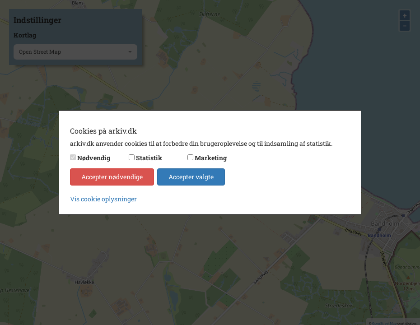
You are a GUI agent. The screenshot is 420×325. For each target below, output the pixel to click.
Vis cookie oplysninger (103, 199)
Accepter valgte (191, 176)
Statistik (149, 157)
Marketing (211, 157)
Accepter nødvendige (112, 176)
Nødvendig (93, 157)
